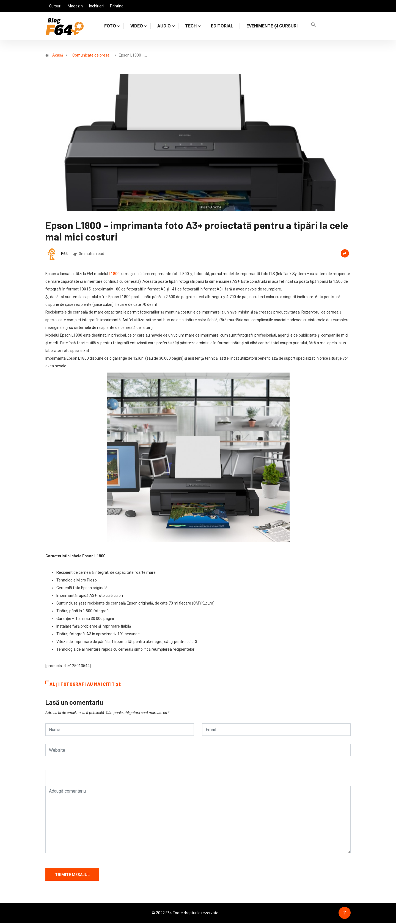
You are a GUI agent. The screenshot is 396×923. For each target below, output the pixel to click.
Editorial (222, 26)
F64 (64, 253)
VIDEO (136, 26)
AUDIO (164, 26)
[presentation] (87, 780)
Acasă (57, 55)
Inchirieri (96, 6)
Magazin (75, 6)
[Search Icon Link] (313, 26)
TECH (191, 26)
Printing (116, 6)
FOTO (110, 26)
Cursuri (55, 6)
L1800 (114, 274)
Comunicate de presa (90, 55)
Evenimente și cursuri (272, 26)
